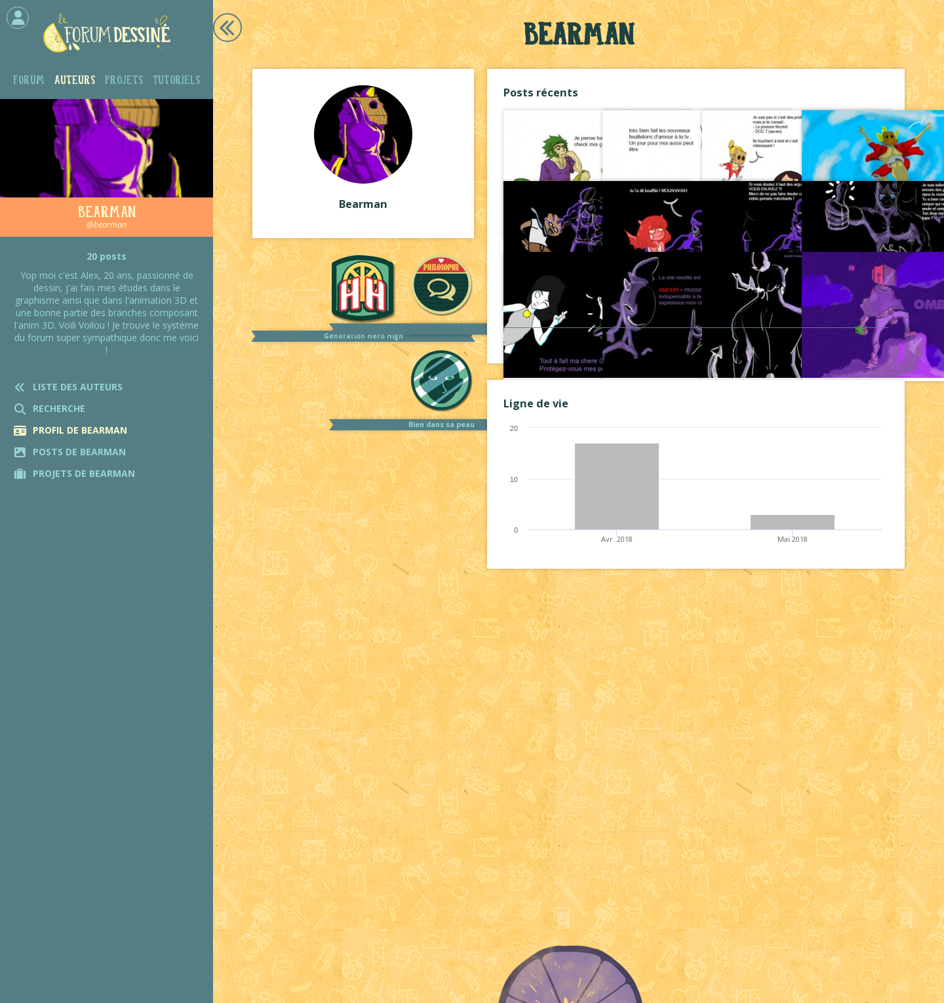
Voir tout (696, 341)
